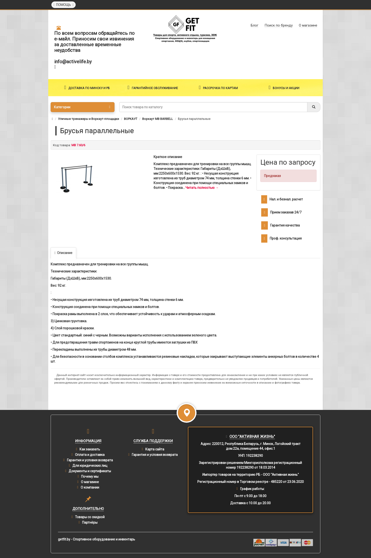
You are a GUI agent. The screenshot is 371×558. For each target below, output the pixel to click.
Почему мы (89, 476)
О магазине (90, 482)
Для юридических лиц (89, 465)
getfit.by (64, 539)
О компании (90, 487)
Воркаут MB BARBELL (157, 119)
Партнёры (89, 522)
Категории (82, 107)
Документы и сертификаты (90, 471)
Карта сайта (154, 449)
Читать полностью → (202, 188)
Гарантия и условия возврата (90, 460)
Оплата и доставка (90, 455)
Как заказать (90, 449)
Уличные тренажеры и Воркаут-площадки (88, 119)
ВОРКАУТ (130, 119)
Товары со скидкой (90, 517)
